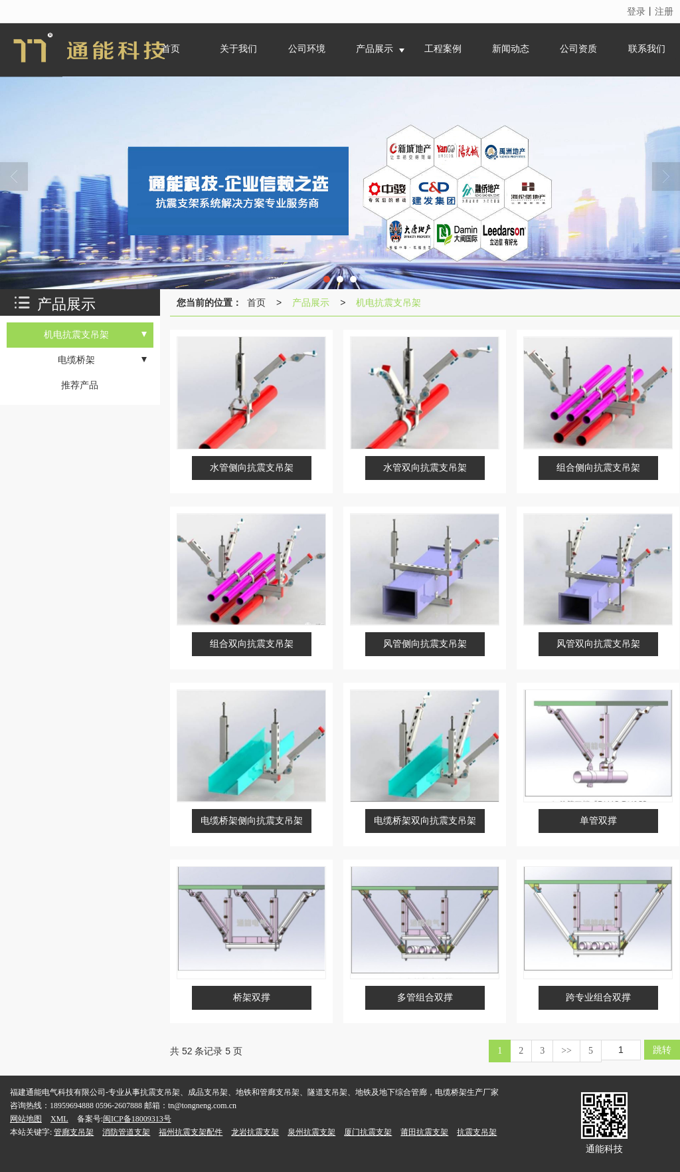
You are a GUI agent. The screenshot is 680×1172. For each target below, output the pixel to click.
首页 (256, 302)
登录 (636, 11)
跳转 (662, 1049)
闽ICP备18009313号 (137, 1118)
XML (59, 1118)
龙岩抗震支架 (255, 1132)
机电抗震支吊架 (388, 302)
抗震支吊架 (477, 1132)
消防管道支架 (126, 1132)
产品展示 (310, 302)
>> (566, 1051)
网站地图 (26, 1118)
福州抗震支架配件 (190, 1132)
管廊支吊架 (74, 1132)
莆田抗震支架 (424, 1132)
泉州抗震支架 (311, 1132)
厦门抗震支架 (368, 1132)
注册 (664, 11)
